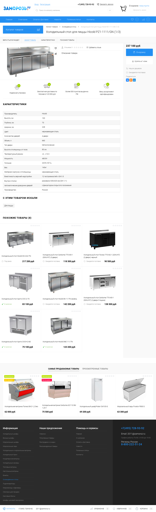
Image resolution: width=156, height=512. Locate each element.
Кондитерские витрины (11, 454)
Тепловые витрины (10, 463)
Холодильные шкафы (10, 429)
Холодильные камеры (11, 459)
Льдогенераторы (9, 479)
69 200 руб (85, 407)
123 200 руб (61, 344)
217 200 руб (20, 258)
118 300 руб (61, 258)
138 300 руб (103, 301)
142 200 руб (61, 301)
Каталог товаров (23, 30)
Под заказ (6, 257)
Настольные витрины (11, 467)
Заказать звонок (106, 4)
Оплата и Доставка (40, 19)
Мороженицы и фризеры (12, 483)
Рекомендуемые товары (48, 442)
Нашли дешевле (133, 68)
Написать (9, 509)
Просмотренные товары (95, 364)
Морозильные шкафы (11, 438)
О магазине (22, 19)
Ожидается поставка (51, 257)
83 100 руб (20, 301)
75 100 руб (20, 344)
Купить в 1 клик (139, 61)
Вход (37, 4)
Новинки (42, 429)
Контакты (91, 19)
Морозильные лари (10, 442)
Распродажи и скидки (47, 438)
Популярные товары (46, 434)
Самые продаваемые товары (63, 364)
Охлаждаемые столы (10, 475)
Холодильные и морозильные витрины (17, 446)
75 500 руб (47, 407)
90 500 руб (103, 258)
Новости (57, 19)
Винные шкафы (8, 434)
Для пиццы (8, 201)
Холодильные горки (10, 450)
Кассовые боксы (9, 492)
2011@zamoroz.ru (136, 429)
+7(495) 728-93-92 (86, 4)
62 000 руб (10, 407)
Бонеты (5, 471)
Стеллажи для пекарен (11, 488)
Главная (9, 19)
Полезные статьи (74, 19)
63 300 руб (122, 407)
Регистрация (45, 4)
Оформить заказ (139, 10)
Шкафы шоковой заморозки (13, 496)
